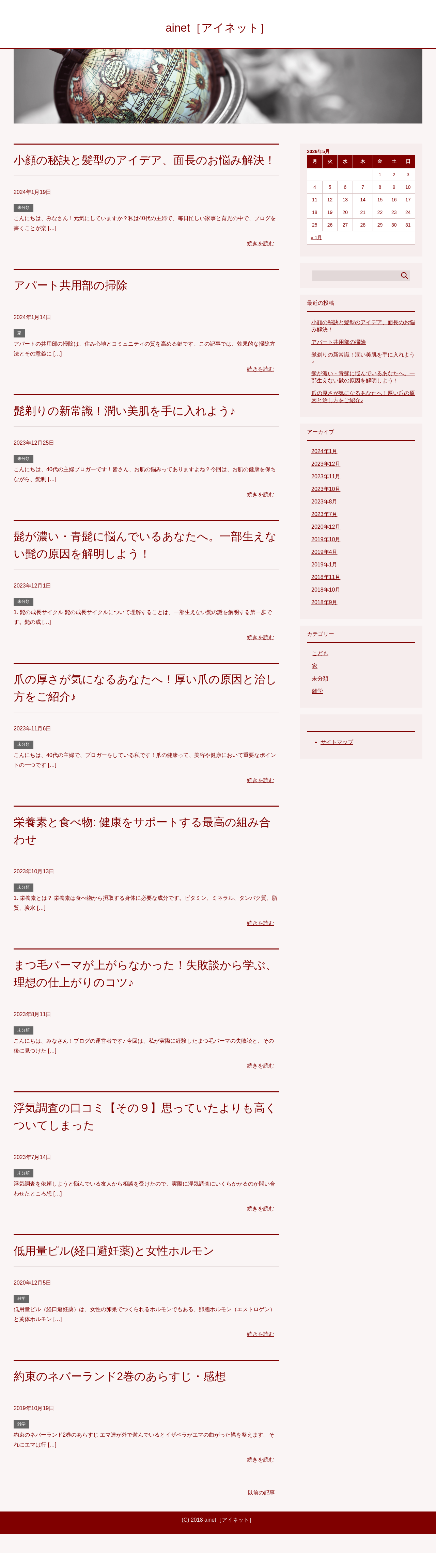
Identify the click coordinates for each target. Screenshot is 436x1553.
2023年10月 (325, 490)
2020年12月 (325, 528)
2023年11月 (325, 478)
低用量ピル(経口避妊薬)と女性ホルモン (117, 1269)
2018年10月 (325, 591)
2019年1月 (324, 566)
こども (320, 655)
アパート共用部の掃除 (72, 303)
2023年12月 (325, 465)
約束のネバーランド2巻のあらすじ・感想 (123, 1394)
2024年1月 (324, 453)
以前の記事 (261, 1511)
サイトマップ (337, 743)
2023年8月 (324, 503)
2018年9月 (324, 604)
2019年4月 (324, 553)
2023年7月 (324, 515)
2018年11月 (325, 578)
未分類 (23, 226)
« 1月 (316, 239)
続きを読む (260, 262)
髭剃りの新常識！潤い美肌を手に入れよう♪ (128, 429)
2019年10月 (325, 541)
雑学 (21, 1317)
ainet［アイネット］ (218, 28)
